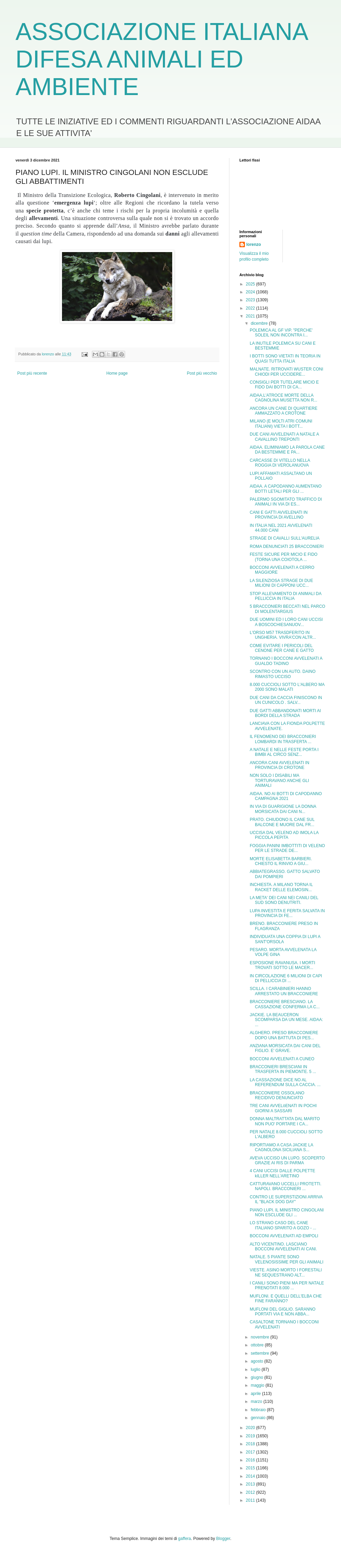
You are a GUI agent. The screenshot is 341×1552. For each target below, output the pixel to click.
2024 (251, 292)
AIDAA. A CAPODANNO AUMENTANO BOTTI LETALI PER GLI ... (286, 488)
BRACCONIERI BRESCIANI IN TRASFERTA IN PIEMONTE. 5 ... (283, 1069)
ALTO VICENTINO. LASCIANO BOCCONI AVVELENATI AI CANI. (283, 1246)
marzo (257, 1401)
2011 (251, 1500)
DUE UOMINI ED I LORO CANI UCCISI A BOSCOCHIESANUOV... (286, 622)
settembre (260, 1353)
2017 (251, 1452)
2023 (251, 300)
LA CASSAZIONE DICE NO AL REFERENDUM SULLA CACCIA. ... (285, 1082)
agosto (257, 1361)
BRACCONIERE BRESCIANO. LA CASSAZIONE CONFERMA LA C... (285, 1004)
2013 (251, 1484)
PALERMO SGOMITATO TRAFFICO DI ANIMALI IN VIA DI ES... (286, 502)
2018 (251, 1443)
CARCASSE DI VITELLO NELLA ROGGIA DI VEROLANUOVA (280, 463)
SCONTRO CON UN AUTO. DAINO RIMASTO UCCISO (283, 674)
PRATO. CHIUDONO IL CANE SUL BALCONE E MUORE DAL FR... (282, 822)
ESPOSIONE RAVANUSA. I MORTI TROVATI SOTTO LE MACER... (282, 965)
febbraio (259, 1409)
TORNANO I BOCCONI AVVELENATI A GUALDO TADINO (286, 661)
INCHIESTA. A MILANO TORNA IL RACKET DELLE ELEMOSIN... (281, 887)
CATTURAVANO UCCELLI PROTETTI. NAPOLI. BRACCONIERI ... (285, 1186)
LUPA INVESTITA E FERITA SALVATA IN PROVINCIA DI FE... (287, 913)
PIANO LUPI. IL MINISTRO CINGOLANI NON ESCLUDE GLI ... (287, 1212)
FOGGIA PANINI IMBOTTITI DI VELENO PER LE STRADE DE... (287, 848)
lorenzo (253, 244)
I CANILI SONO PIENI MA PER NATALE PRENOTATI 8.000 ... (287, 1285)
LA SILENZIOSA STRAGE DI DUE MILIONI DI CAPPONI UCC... (281, 583)
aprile (256, 1393)
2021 (251, 316)
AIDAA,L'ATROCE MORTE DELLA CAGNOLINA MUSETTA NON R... (283, 398)
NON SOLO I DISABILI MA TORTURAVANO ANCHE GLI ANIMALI (279, 780)
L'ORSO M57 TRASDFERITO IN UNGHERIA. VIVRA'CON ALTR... (283, 635)
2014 (251, 1476)
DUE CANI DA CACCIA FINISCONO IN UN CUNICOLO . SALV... (286, 700)
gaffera (184, 1538)
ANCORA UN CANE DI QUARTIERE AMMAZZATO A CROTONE (283, 411)
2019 (251, 1436)
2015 (251, 1468)
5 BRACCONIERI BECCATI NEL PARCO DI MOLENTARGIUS (287, 609)
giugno (257, 1377)
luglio (256, 1369)
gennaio (259, 1417)
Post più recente (32, 373)
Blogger (223, 1538)
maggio (258, 1385)
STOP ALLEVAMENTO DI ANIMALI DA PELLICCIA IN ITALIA (285, 596)
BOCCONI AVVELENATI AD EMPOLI (284, 1235)
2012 (251, 1492)
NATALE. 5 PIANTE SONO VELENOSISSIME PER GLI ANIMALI (286, 1259)
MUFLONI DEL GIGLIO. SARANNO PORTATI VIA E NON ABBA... (283, 1311)
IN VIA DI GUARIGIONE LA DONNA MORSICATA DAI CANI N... (283, 809)
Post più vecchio (202, 373)
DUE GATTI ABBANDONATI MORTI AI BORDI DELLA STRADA (285, 713)
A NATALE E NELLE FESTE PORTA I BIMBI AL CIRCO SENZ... (284, 752)
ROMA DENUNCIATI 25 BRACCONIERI (286, 546)
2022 (251, 308)
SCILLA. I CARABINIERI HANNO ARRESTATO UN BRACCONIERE (284, 991)
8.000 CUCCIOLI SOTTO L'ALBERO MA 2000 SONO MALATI (287, 687)
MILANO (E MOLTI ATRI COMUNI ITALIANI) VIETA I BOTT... (281, 423)
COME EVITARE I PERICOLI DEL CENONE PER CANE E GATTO (282, 648)
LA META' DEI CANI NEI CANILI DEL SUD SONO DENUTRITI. (284, 900)
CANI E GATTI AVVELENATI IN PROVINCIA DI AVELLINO (279, 515)
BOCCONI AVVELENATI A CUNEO (282, 1058)
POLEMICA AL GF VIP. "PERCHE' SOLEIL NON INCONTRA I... (281, 332)
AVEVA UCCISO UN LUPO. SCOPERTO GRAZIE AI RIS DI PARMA (287, 1160)
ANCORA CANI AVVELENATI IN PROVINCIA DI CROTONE (279, 765)
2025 (251, 284)
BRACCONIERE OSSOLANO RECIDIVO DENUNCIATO (277, 1095)
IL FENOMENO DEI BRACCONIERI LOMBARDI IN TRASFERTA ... (283, 739)
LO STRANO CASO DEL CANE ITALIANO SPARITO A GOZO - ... (283, 1225)
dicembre (260, 323)
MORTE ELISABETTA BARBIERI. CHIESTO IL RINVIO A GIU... (281, 861)
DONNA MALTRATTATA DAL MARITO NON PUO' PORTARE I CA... (285, 1121)
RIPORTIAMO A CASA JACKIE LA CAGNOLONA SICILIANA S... (281, 1147)
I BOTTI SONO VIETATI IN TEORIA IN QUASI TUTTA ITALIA (285, 358)
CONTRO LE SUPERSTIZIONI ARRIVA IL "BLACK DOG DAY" (286, 1199)
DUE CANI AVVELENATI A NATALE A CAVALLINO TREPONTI (284, 436)
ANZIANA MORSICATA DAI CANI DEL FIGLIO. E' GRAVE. (285, 1048)
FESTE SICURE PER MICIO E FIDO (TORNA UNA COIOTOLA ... (284, 557)
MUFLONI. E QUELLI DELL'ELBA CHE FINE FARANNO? (286, 1298)
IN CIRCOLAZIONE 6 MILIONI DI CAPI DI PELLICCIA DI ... (286, 978)
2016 (251, 1460)
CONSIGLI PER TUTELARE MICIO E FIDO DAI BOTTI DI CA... (284, 384)
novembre (260, 1337)
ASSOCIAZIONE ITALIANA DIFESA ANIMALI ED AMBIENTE (161, 59)
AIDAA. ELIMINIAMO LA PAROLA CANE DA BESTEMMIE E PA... (287, 450)
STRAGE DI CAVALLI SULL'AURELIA (285, 538)
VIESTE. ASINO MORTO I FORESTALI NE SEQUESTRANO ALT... (286, 1272)
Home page (117, 373)
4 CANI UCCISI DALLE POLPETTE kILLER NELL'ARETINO (282, 1173)
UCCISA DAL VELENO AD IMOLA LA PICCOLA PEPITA (284, 835)
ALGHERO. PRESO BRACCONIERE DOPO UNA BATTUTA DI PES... (284, 1035)
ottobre (258, 1345)
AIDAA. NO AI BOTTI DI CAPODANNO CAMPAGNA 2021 (286, 796)
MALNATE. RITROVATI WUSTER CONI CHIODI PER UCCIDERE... (286, 371)
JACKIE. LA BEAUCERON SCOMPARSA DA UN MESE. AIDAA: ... (286, 1019)
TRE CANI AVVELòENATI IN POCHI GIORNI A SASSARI (283, 1108)
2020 (251, 1427)
